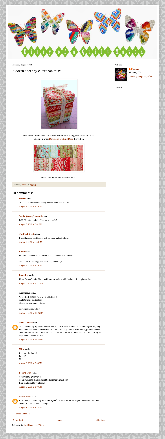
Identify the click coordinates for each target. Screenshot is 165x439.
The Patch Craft (26, 234)
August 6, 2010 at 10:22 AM (31, 283)
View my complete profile (140, 76)
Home (59, 420)
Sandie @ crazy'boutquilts (31, 216)
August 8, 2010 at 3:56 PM (30, 407)
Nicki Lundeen (26, 322)
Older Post (100, 420)
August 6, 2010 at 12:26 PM (31, 313)
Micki (21, 349)
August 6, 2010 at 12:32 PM (31, 339)
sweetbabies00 (25, 396)
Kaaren (22, 251)
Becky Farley (25, 373)
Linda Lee (23, 275)
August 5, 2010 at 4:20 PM (30, 207)
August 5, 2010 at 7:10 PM (30, 266)
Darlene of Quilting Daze (61, 138)
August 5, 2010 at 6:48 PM (30, 242)
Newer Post (18, 420)
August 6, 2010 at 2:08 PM (30, 363)
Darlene (22, 198)
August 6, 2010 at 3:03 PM (30, 387)
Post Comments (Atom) (34, 425)
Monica (135, 69)
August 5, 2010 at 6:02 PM (30, 224)
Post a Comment (23, 414)
